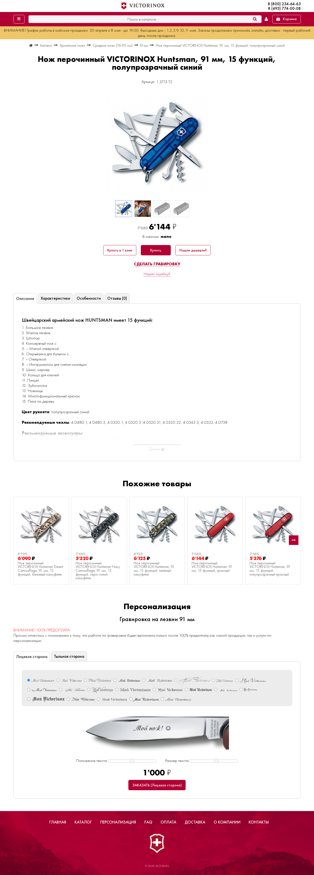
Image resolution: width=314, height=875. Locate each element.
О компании (227, 822)
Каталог (83, 822)
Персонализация (118, 822)
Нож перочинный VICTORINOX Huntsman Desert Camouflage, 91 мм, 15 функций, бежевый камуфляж (40, 568)
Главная (57, 822)
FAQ (148, 822)
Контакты (259, 822)
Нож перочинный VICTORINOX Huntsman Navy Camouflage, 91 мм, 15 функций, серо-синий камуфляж (98, 570)
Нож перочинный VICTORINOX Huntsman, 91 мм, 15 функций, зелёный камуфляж (154, 568)
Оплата (168, 822)
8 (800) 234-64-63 (284, 4)
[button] (293, 540)
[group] (157, 144)
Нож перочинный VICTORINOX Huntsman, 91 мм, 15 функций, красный (212, 567)
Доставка (195, 822)
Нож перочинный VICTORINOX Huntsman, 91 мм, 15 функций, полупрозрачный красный (270, 568)
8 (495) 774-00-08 (284, 8)
